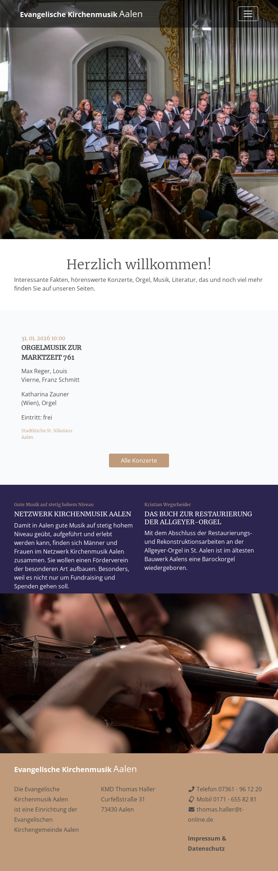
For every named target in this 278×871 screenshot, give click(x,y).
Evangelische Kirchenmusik (81, 13)
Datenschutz (206, 849)
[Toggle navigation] (248, 14)
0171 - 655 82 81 (235, 799)
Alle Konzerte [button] (139, 460)
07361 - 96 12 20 (240, 789)
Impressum (204, 838)
